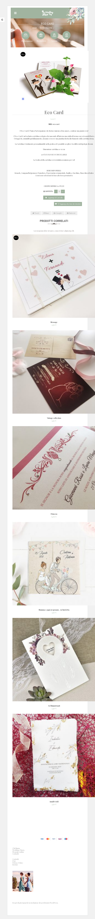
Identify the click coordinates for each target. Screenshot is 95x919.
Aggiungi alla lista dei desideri (69, 204)
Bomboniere (41, 41)
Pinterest (71, 213)
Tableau (54, 41)
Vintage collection (54, 418)
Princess (54, 514)
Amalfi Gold (54, 801)
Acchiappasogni (54, 706)
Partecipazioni (46, 28)
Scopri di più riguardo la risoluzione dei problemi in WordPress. (35, 903)
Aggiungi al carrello (55, 198)
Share (46, 213)
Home (34, 28)
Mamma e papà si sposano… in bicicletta (54, 610)
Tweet (36, 213)
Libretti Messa (67, 41)
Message (54, 322)
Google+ (58, 213)
